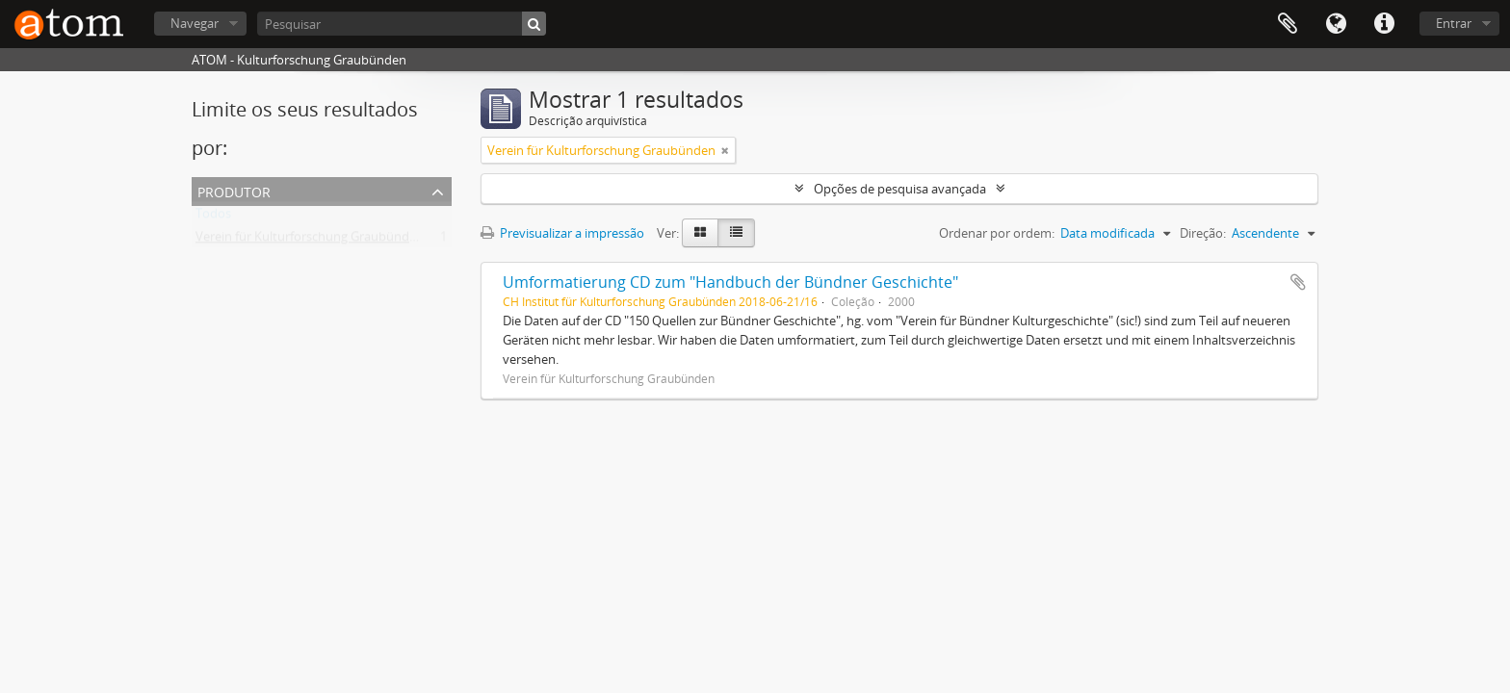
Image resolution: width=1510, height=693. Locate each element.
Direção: (1203, 233)
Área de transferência (1287, 24)
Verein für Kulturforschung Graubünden (309, 240)
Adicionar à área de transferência (1298, 282)
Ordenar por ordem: (996, 233)
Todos (213, 217)
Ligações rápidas (1384, 24)
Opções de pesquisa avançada (900, 188)
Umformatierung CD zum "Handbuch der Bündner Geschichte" (730, 282)
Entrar (1453, 23)
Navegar (194, 23)
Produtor (234, 190)
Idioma (1336, 24)
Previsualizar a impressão (562, 233)
